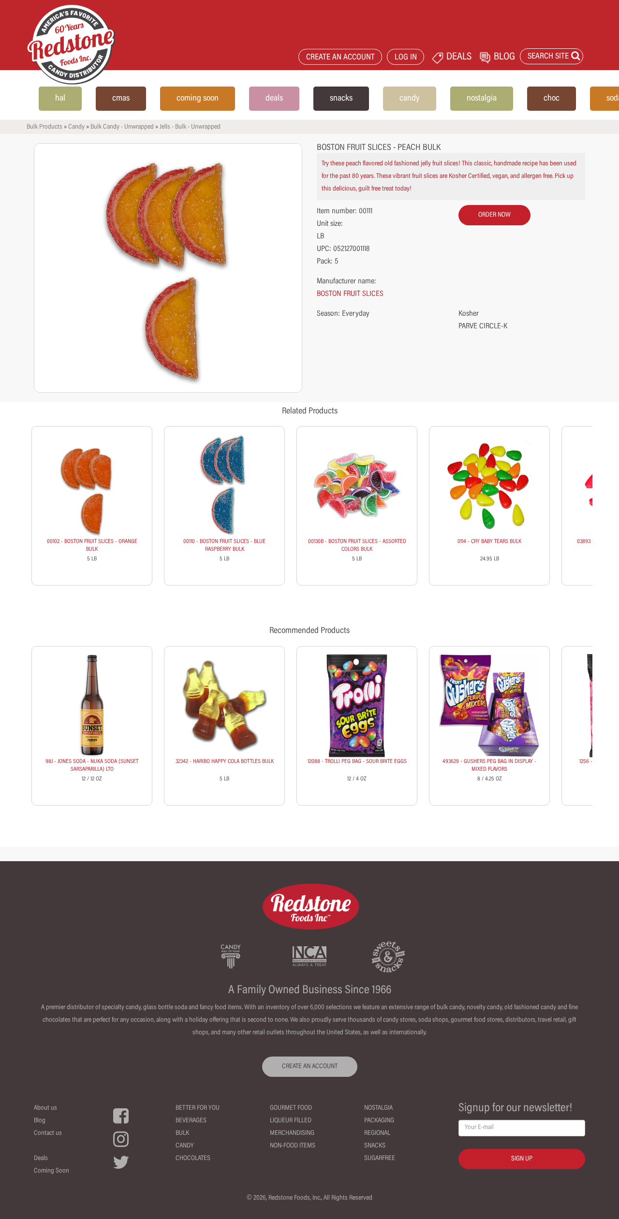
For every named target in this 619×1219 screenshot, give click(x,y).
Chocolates (193, 1158)
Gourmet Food (291, 1108)
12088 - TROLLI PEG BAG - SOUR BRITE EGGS (357, 761)
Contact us (48, 1133)
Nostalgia (378, 1108)
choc (552, 98)
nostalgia (482, 98)
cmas (121, 98)
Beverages (191, 1120)
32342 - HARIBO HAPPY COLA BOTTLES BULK (225, 761)
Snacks (374, 1146)
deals (274, 98)
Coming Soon (51, 1171)
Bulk (182, 1133)
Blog (39, 1120)
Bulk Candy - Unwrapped (122, 127)
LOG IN (406, 58)
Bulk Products (44, 127)
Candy (76, 127)
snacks (341, 98)
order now (494, 215)
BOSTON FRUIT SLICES (350, 294)
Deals (41, 1158)
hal (60, 98)
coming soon (198, 98)
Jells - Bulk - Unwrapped (190, 127)
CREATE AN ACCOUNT (340, 58)
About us (45, 1108)
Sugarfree (379, 1158)
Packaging (379, 1120)
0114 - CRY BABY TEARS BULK (489, 541)
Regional (377, 1133)
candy (409, 98)
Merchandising (292, 1133)
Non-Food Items (292, 1146)
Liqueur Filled (290, 1120)
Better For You (198, 1108)
